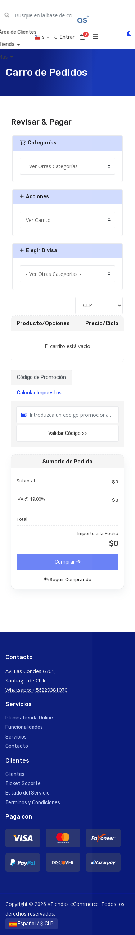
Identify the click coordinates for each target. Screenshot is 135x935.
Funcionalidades (24, 727)
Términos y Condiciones (32, 803)
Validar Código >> (67, 433)
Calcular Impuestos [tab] (39, 393)
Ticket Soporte (23, 784)
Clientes (14, 774)
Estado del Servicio (27, 793)
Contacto (16, 746)
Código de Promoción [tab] (41, 377)
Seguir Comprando (67, 579)
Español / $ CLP (31, 924)
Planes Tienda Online (29, 718)
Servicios (16, 737)
